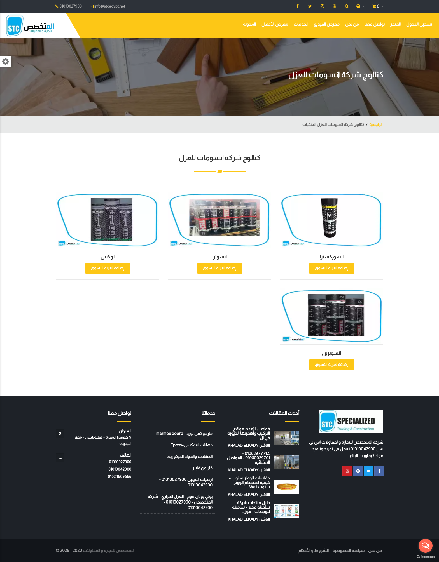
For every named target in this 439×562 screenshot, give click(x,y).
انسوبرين (331, 353)
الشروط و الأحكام (313, 550)
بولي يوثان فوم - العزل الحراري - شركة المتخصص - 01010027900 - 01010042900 (180, 502)
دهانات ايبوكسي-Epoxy (191, 445)
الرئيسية (375, 124)
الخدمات (301, 24)
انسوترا (219, 257)
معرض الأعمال (274, 24)
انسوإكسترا (332, 257)
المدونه (249, 24)
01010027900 (120, 462)
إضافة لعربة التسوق (331, 268)
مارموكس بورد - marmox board (184, 433)
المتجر (395, 24)
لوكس (108, 257)
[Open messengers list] (426, 546)
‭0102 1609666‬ (119, 476)
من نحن (352, 24)
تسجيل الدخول (419, 24)
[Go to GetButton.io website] (426, 556)
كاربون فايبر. (202, 467)
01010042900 (119, 469)
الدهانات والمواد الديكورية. (190, 456)
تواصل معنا (375, 24)
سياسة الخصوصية (348, 550)
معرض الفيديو (327, 24)
